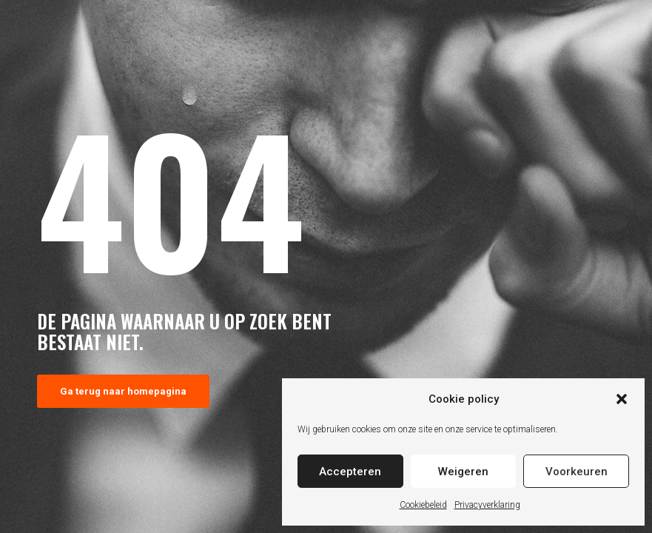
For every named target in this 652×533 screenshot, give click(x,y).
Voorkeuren (576, 471)
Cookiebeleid (423, 505)
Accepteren (350, 471)
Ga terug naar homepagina (123, 391)
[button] (621, 399)
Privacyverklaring (487, 505)
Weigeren (463, 471)
